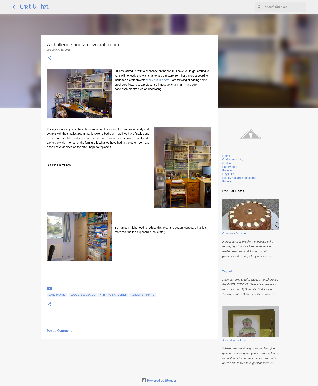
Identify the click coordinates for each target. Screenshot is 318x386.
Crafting (227, 163)
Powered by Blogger (159, 380)
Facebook (228, 170)
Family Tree (229, 166)
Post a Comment (59, 330)
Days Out (228, 174)
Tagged (227, 271)
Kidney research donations (239, 177)
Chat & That (34, 6)
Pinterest (228, 181)
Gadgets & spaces (83, 294)
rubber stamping (142, 294)
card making (57, 294)
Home (226, 155)
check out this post (157, 80)
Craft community (232, 159)
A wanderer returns (234, 340)
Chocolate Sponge (234, 233)
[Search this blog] (284, 7)
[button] (49, 58)
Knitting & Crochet (113, 294)
